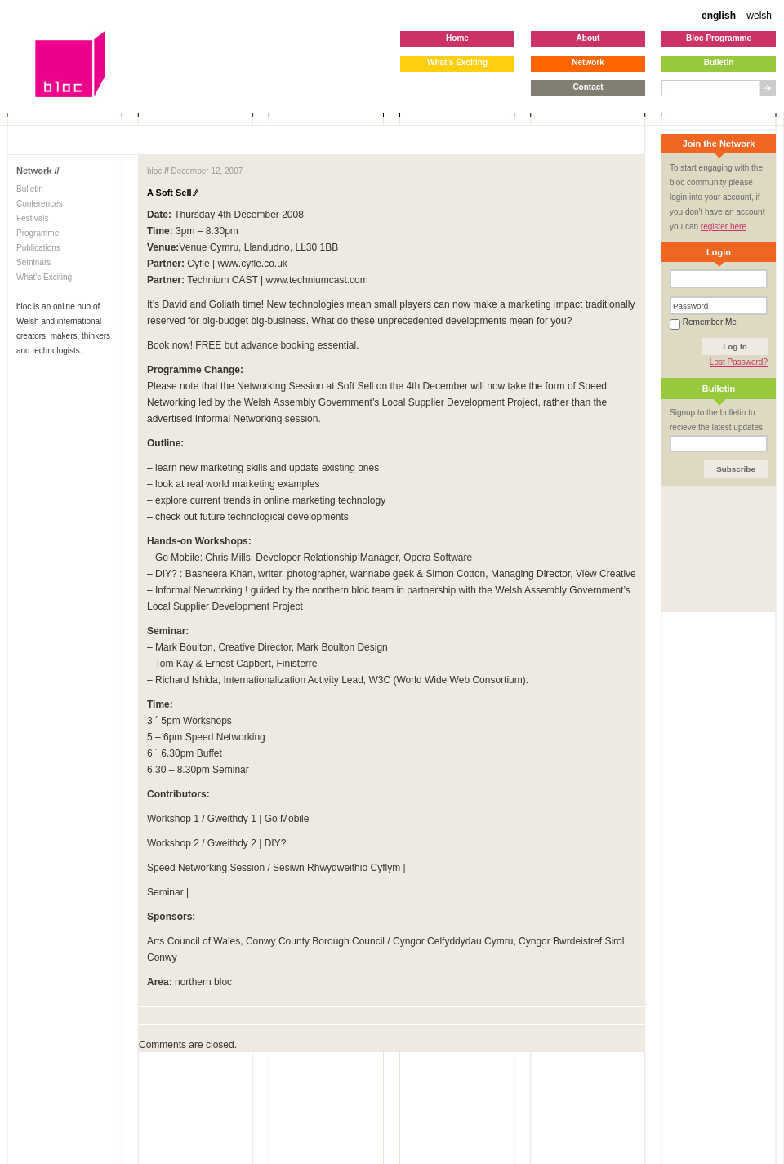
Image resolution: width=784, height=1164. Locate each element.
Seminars (33, 262)
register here (723, 226)
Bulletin (29, 188)
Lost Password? (739, 362)
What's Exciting (44, 277)
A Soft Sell (172, 193)
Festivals (32, 218)
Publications (38, 247)
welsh (759, 15)
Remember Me (703, 322)
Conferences (39, 203)
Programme (37, 233)
